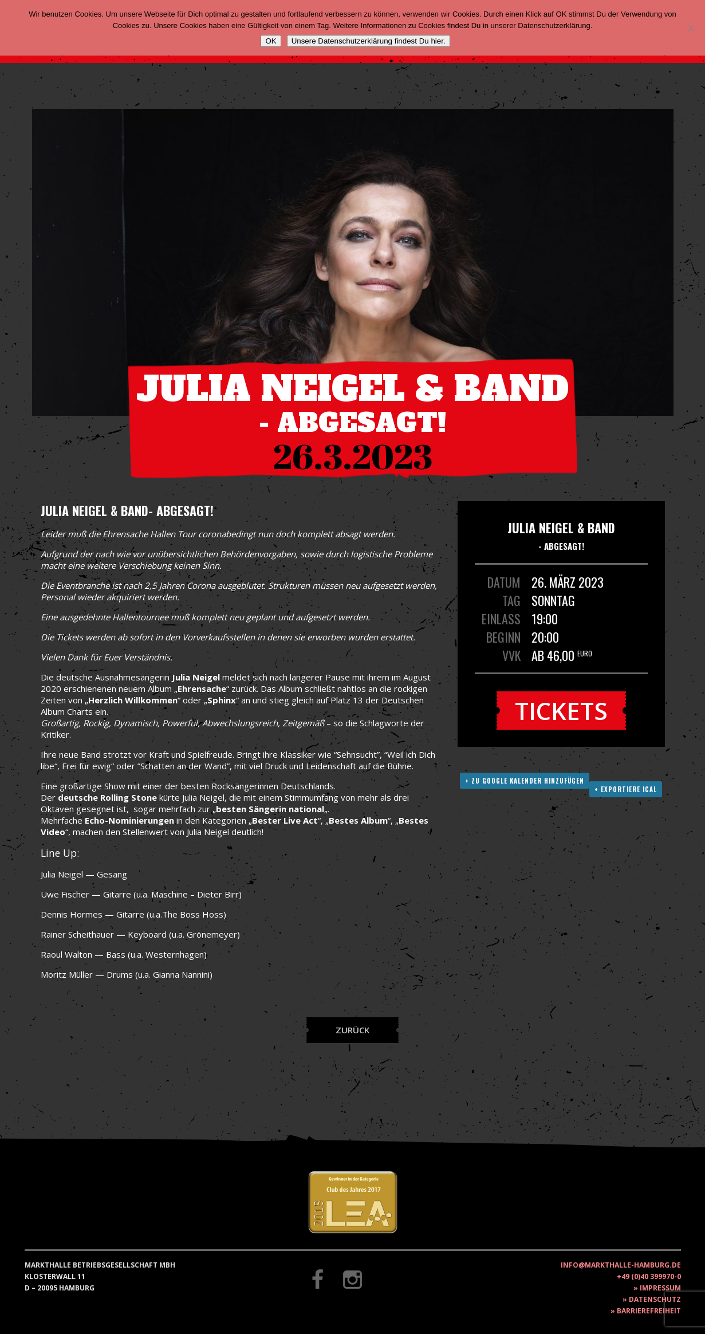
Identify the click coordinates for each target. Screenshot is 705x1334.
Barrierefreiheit (649, 1311)
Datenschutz (655, 1299)
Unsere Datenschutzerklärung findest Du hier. (369, 41)
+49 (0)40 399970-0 (649, 1276)
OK (270, 41)
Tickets (561, 710)
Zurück (352, 1030)
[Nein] (690, 28)
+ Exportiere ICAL (625, 789)
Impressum (660, 1288)
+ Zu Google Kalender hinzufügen (524, 780)
